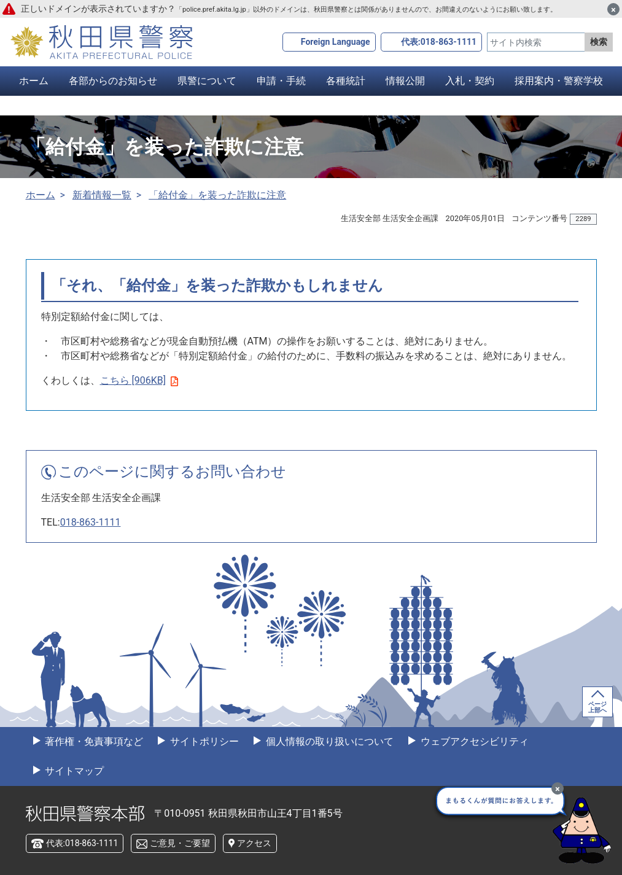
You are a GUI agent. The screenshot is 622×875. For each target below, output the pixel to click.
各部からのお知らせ (113, 81)
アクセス (254, 843)
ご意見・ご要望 (180, 843)
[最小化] (557, 788)
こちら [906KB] (139, 380)
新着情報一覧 (101, 195)
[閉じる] (613, 9)
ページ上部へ (597, 707)
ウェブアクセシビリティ (473, 741)
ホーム (34, 81)
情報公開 (405, 81)
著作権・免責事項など (93, 741)
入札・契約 (469, 81)
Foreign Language (335, 42)
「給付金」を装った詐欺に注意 (217, 195)
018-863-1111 (90, 522)
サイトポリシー (203, 741)
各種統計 (345, 81)
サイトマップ (73, 771)
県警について (206, 81)
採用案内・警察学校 (559, 81)
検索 (598, 42)
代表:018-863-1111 (438, 42)
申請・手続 (281, 81)
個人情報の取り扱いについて (328, 741)
